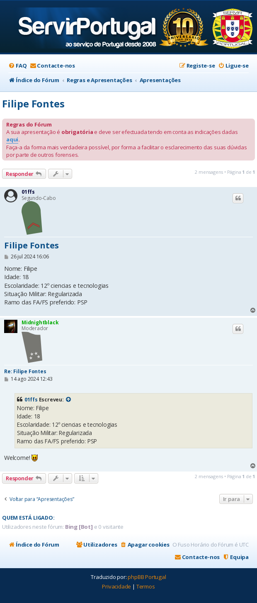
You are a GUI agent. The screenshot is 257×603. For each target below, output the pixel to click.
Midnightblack (40, 322)
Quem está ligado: (28, 517)
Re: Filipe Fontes (25, 371)
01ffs (28, 191)
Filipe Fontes (33, 103)
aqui (12, 139)
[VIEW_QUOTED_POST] (69, 400)
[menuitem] (17, 66)
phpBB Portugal (147, 577)
